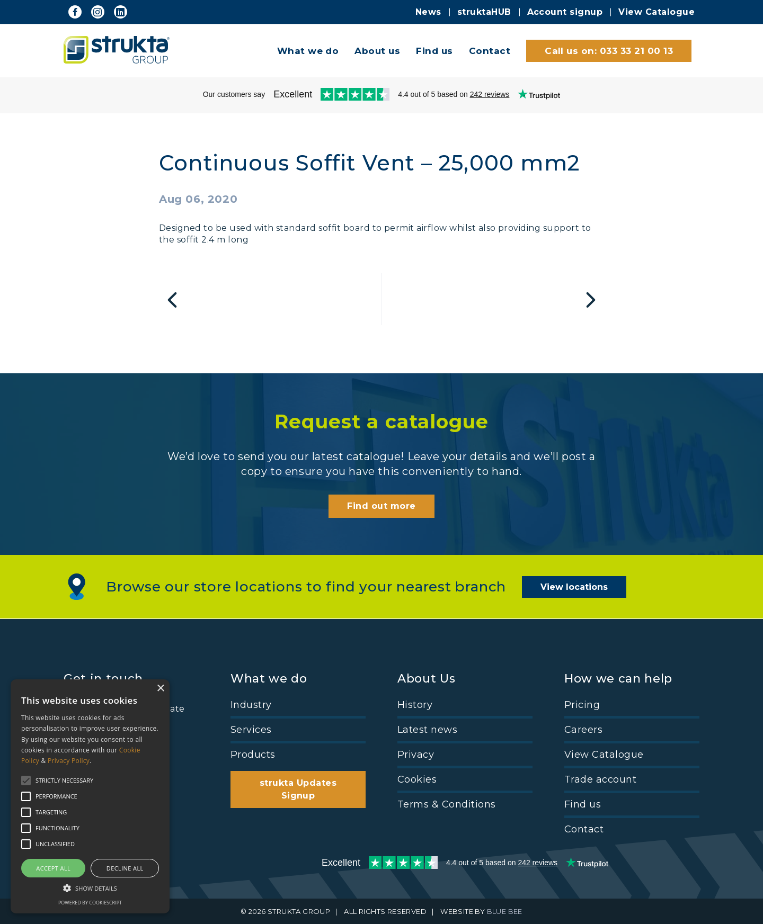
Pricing (582, 705)
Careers (583, 729)
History (414, 705)
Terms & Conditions (446, 804)
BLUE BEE (504, 911)
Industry (251, 705)
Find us (434, 51)
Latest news (427, 729)
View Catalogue (656, 12)
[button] (90, 887)
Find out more (381, 506)
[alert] (90, 796)
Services (251, 729)
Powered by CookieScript (90, 902)
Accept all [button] (53, 868)
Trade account (600, 779)
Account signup (565, 12)
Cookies (417, 779)
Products (253, 754)
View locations (574, 587)
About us (377, 51)
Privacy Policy (69, 760)
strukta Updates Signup (298, 789)
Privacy (415, 754)
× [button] (160, 689)
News (428, 12)
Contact (489, 51)
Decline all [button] (125, 868)
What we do (308, 51)
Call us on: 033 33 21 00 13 (609, 51)
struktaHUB (484, 12)
